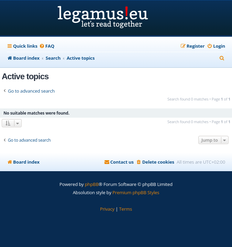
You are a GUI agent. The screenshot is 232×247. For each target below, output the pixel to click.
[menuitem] (46, 46)
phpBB (92, 184)
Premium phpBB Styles (135, 192)
